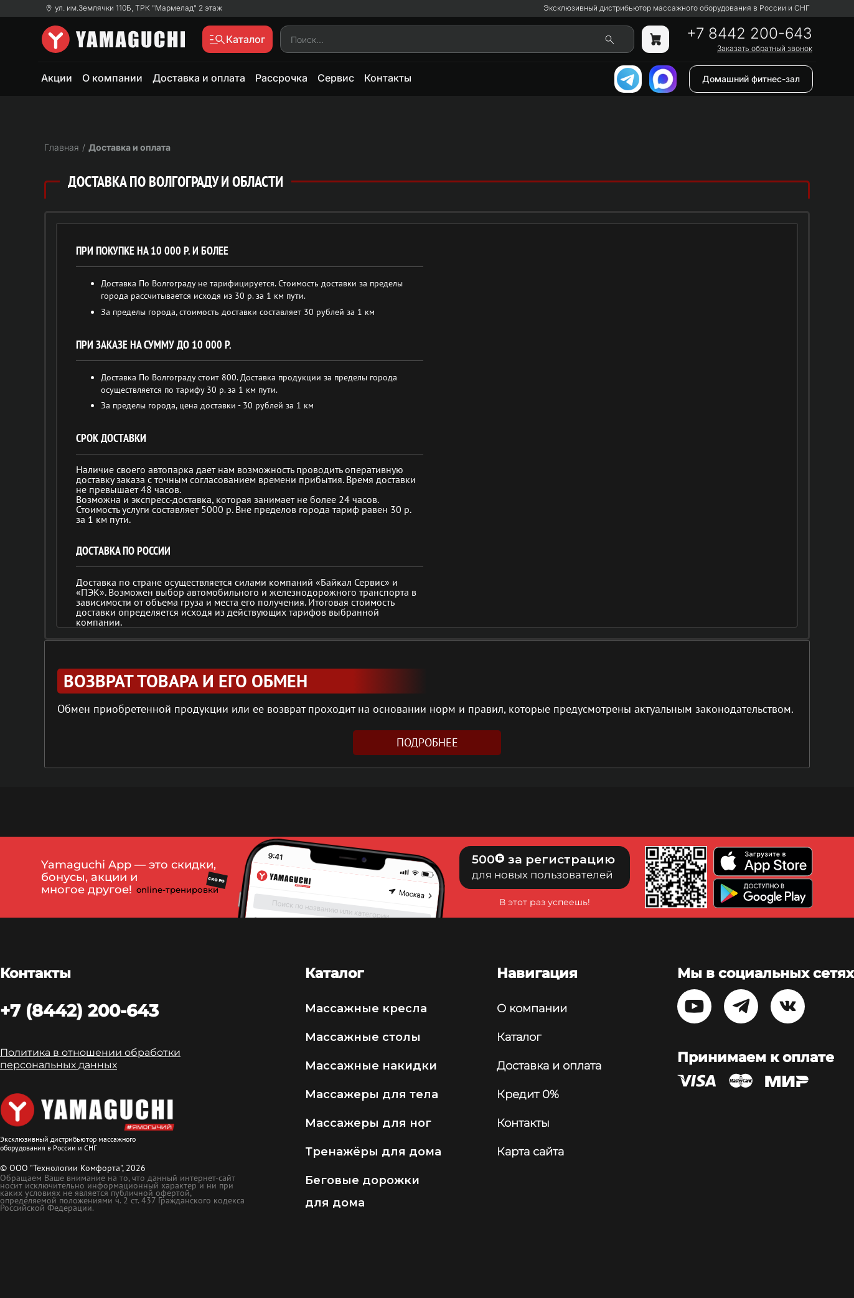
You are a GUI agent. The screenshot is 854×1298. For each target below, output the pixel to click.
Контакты (387, 78)
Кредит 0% (528, 1094)
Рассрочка (281, 78)
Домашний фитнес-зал (751, 78)
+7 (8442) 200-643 (79, 1010)
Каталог (519, 1037)
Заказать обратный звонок (764, 48)
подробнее (427, 742)
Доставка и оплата (198, 78)
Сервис (335, 78)
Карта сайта (530, 1152)
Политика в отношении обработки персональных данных (90, 1058)
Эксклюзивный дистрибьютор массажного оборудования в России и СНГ (676, 8)
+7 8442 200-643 (749, 34)
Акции (56, 78)
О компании (112, 78)
